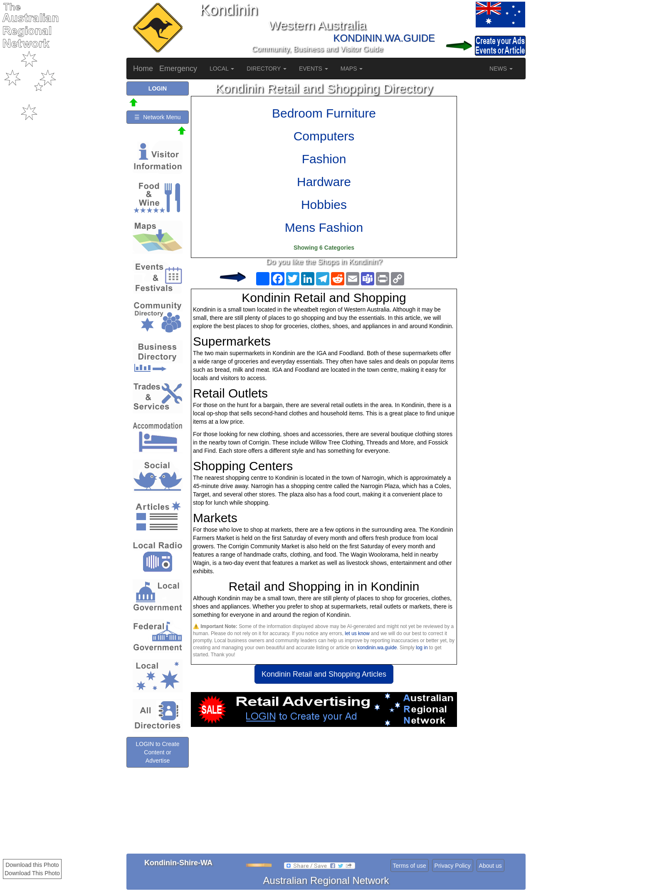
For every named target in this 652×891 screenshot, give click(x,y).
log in (421, 647)
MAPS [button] (352, 68)
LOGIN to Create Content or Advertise (157, 752)
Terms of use (409, 865)
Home (143, 68)
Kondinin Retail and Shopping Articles (324, 674)
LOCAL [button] (222, 68)
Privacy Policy (453, 865)
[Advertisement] (324, 793)
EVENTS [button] (313, 68)
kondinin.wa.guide (377, 647)
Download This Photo (32, 873)
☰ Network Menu (157, 117)
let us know (357, 633)
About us (490, 865)
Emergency (178, 68)
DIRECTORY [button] (266, 68)
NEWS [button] (501, 68)
